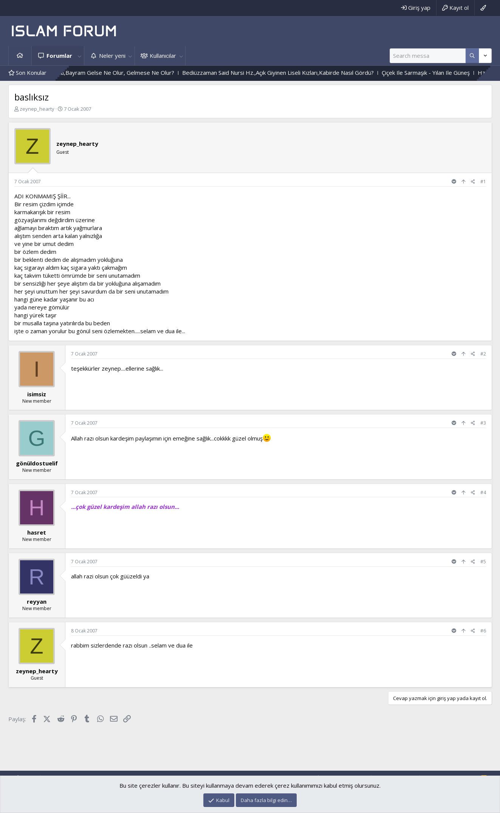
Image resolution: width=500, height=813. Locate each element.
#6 (483, 631)
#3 (483, 423)
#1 (483, 181)
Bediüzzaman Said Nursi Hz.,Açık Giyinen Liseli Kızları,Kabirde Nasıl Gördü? (300, 72)
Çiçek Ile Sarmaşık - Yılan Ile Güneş (448, 72)
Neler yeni (112, 55)
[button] (80, 55)
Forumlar (59, 55)
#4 (483, 492)
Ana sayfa (20, 55)
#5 (483, 561)
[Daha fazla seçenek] (472, 55)
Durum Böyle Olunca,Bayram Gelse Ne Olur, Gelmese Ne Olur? (115, 72)
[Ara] (428, 55)
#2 (483, 354)
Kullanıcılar (163, 55)
